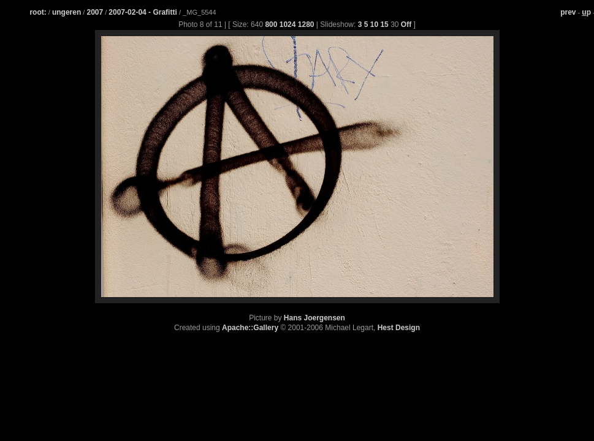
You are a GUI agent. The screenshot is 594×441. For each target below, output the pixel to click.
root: (37, 12)
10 (374, 24)
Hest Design (399, 327)
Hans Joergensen (314, 318)
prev (568, 12)
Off (406, 24)
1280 (306, 24)
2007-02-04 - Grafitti (144, 12)
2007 (94, 12)
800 (271, 24)
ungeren (66, 12)
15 (384, 24)
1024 (288, 24)
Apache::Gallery (250, 327)
